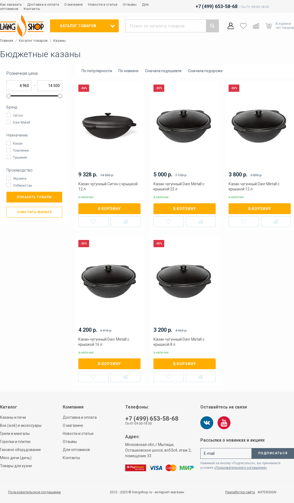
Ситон (18, 115)
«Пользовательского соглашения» (240, 468)
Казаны (59, 41)
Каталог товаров (33, 41)
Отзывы (129, 4)
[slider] (8, 96)
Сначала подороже (205, 71)
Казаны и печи (13, 417)
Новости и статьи (102, 4)
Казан (18, 143)
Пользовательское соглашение (34, 492)
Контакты (32, 9)
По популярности (97, 71)
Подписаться (273, 453)
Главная (6, 41)
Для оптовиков (76, 450)
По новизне (128, 71)
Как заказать (11, 4)
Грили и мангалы (15, 433)
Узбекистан (22, 185)
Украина (19, 178)
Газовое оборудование (20, 450)
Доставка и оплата (43, 4)
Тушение (20, 157)
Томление (21, 150)
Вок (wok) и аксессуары (20, 425)
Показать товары (34, 197)
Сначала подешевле (163, 71)
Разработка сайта (240, 492)
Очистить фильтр (34, 212)
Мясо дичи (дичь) (16, 458)
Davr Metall (21, 122)
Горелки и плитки (15, 441)
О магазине (73, 4)
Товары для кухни (16, 466)
